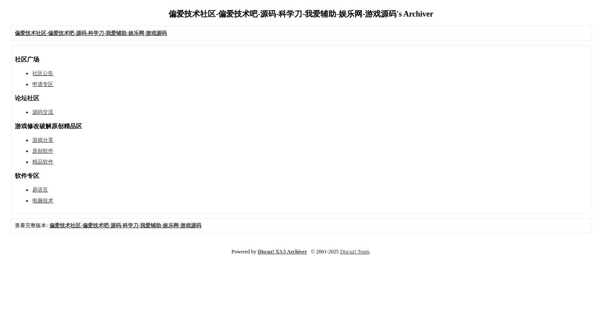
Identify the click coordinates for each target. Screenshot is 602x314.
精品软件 (42, 162)
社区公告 (42, 73)
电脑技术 (42, 201)
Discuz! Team (354, 252)
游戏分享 (42, 140)
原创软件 (42, 151)
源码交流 (42, 112)
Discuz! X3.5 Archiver (282, 252)
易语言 (40, 190)
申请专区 (42, 84)
